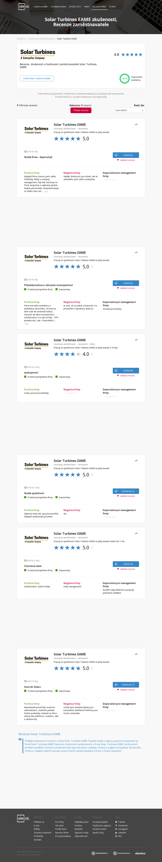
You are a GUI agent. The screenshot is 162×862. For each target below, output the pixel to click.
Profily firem (61, 829)
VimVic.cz (38, 851)
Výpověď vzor (81, 836)
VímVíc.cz (21, 38)
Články (112, 6)
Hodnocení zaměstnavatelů (41, 38)
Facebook (122, 825)
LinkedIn (122, 832)
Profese (78, 825)
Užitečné (124, 155)
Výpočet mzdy (81, 832)
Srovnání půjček (100, 822)
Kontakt (37, 839)
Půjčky (41, 6)
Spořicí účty (75, 6)
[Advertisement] (81, 222)
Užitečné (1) (125, 491)
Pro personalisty (63, 836)
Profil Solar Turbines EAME (36, 78)
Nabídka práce (82, 822)
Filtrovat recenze (27, 105)
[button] (129, 110)
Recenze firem (99, 6)
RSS (120, 836)
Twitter (121, 822)
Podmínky (38, 836)
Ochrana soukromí (42, 832)
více (46, 191)
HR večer (59, 825)
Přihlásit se (39, 822)
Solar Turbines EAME (67, 38)
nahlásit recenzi (126, 160)
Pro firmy (59, 822)
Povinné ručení (58, 6)
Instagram (123, 829)
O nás (36, 825)
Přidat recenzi (80, 110)
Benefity (79, 829)
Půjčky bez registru (102, 825)
